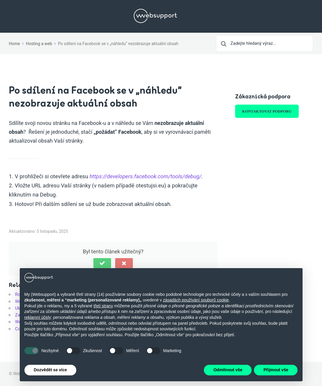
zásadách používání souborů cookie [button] (196, 300)
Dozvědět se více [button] (50, 369)
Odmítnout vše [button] (227, 369)
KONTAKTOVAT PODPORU (266, 111)
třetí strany (103, 305)
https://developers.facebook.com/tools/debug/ (146, 176)
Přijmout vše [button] (275, 369)
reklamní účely (37, 317)
